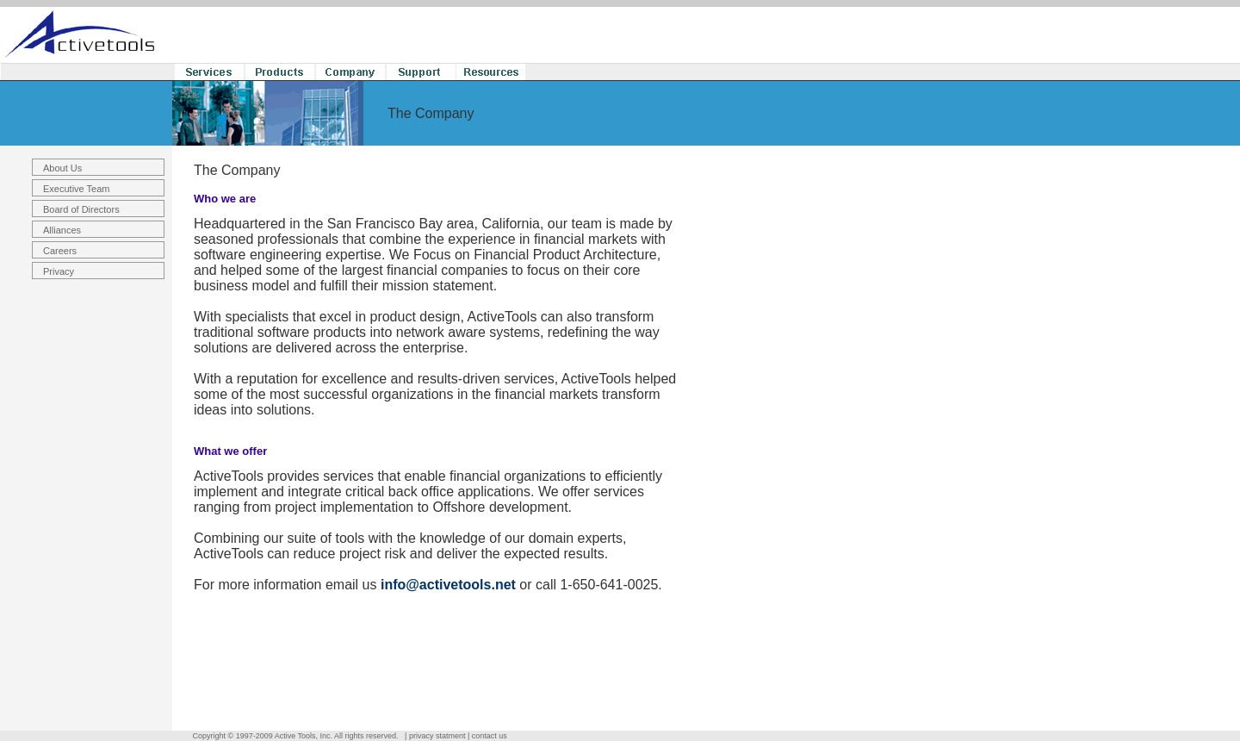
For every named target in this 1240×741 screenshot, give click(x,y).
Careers (60, 251)
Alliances (62, 230)
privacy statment (437, 736)
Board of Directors (81, 209)
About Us (62, 168)
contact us (489, 736)
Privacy (58, 271)
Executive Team (76, 189)
